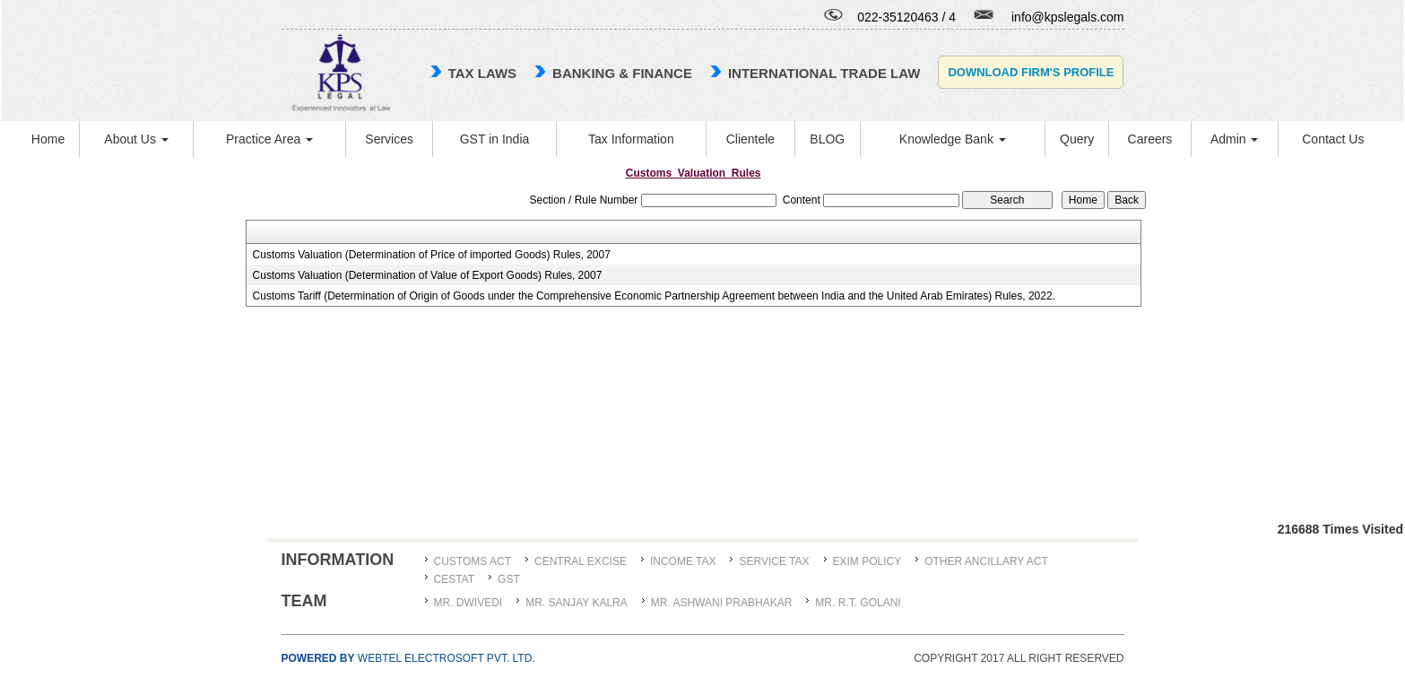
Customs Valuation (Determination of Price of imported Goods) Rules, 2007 (432, 254)
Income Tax (683, 561)
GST (509, 579)
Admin (1234, 139)
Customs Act (472, 561)
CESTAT (454, 579)
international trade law (824, 73)
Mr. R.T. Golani (857, 602)
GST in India (495, 139)
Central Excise (580, 561)
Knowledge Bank (952, 139)
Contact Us (1333, 139)
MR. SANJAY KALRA (576, 602)
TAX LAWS (482, 73)
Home (48, 139)
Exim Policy (867, 561)
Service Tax (774, 561)
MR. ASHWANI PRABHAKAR (722, 602)
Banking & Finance (622, 73)
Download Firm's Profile (1031, 72)
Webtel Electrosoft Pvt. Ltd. (408, 658)
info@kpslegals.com (1067, 17)
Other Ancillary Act (986, 561)
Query (1077, 139)
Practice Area (269, 139)
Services (389, 139)
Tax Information (631, 139)
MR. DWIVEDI (468, 602)
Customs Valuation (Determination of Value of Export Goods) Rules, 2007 (428, 275)
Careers (1150, 139)
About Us (136, 139)
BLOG (827, 139)
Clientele (750, 139)
